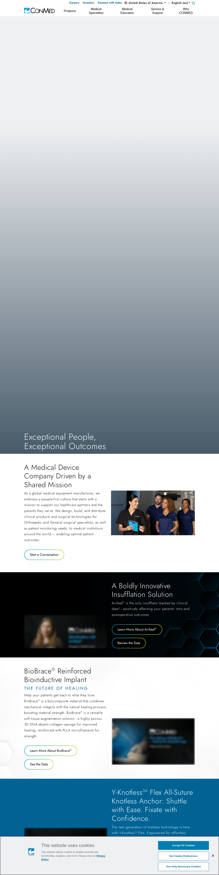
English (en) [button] (177, 3)
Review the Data (128, 642)
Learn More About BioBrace (50, 750)
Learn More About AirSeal (137, 629)
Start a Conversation (44, 554)
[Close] (213, 855)
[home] (39, 10)
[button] (145, 3)
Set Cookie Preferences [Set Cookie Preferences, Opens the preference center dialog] (183, 856)
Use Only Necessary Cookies (183, 866)
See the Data (39, 764)
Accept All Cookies (183, 845)
